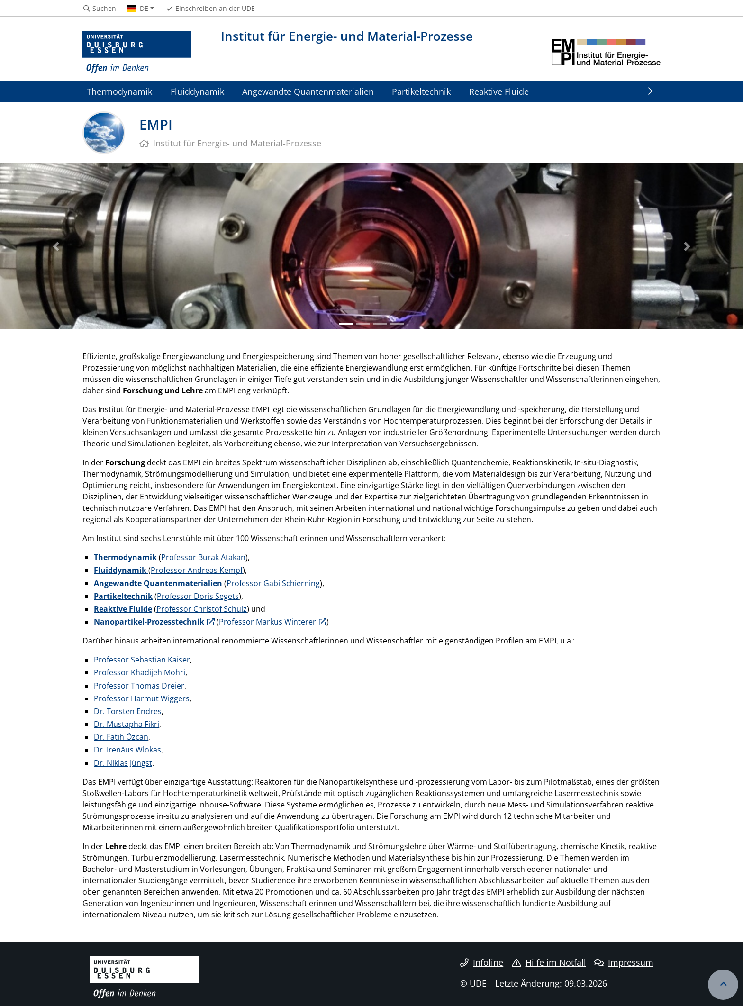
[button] (55, 246)
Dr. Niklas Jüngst (123, 763)
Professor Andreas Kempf (197, 570)
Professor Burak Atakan (203, 557)
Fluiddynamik (197, 91)
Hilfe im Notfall (549, 962)
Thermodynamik (119, 91)
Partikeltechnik (421, 91)
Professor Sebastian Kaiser (142, 659)
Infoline (481, 962)
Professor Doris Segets (198, 596)
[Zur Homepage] (136, 52)
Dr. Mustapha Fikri (126, 724)
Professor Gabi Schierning (273, 583)
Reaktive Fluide (499, 91)
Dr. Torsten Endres (128, 711)
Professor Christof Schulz (201, 609)
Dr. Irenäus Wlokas (127, 749)
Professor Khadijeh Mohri (139, 672)
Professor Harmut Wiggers (142, 698)
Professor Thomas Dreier (139, 685)
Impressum (623, 962)
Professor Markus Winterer (267, 621)
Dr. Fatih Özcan (121, 737)
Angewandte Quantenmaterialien (308, 91)
